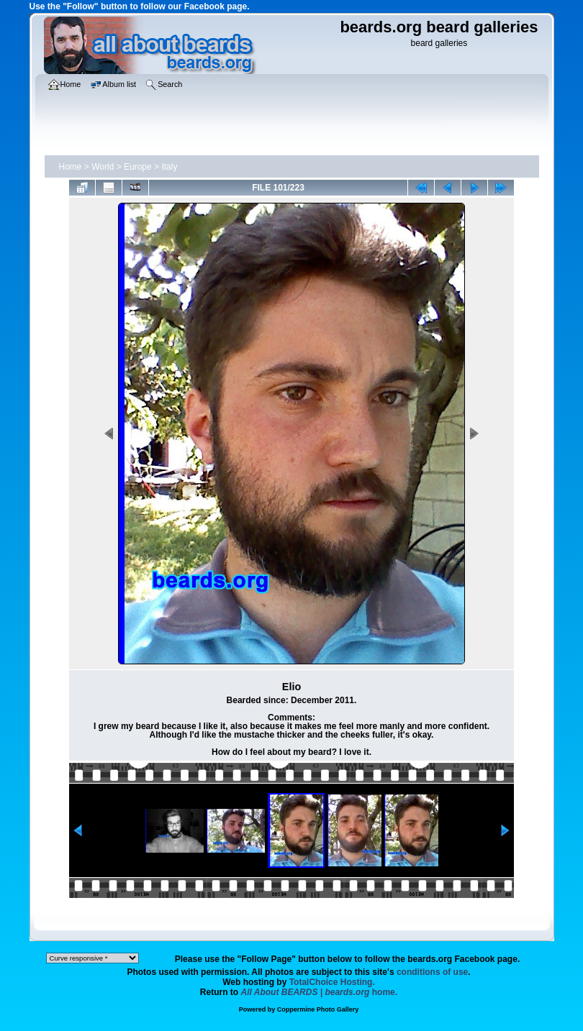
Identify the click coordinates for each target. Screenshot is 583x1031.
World (102, 167)
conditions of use (432, 972)
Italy (169, 167)
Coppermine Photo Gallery (318, 1009)
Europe (138, 167)
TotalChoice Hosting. (332, 982)
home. (319, 992)
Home (70, 167)
